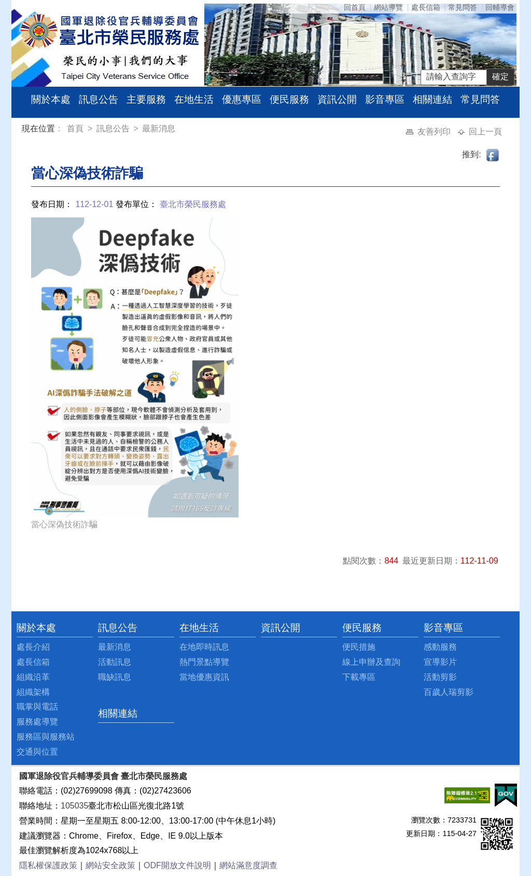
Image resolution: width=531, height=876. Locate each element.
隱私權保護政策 (48, 865)
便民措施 (358, 646)
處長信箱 (425, 7)
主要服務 (146, 99)
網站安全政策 (110, 865)
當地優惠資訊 (204, 677)
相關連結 (432, 99)
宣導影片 (440, 662)
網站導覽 (388, 7)
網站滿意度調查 (248, 865)
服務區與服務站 (46, 736)
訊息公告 (98, 99)
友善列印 (435, 131)
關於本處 (51, 99)
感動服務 (440, 646)
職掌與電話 (37, 706)
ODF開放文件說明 (177, 865)
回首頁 (355, 7)
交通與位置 (37, 751)
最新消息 (158, 128)
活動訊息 (114, 662)
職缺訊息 (114, 677)
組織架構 (33, 692)
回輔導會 (499, 7)
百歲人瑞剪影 (448, 692)
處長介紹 (33, 646)
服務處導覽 (37, 721)
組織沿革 (33, 677)
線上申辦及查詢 (371, 662)
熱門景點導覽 (204, 662)
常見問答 (462, 7)
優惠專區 (241, 99)
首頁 (76, 128)
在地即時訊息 (204, 646)
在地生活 (194, 99)
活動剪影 (440, 677)
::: (23, 130)
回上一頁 (485, 131)
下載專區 (358, 677)
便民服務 (289, 99)
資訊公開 (337, 99)
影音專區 (384, 99)
